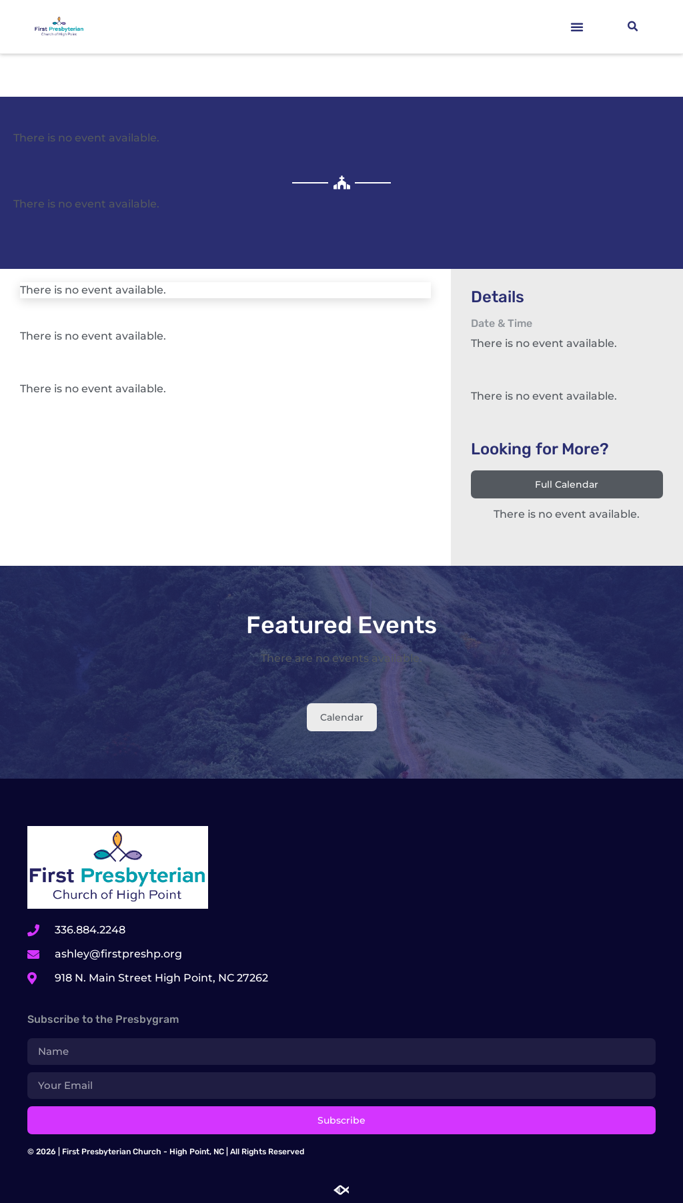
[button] (577, 27)
